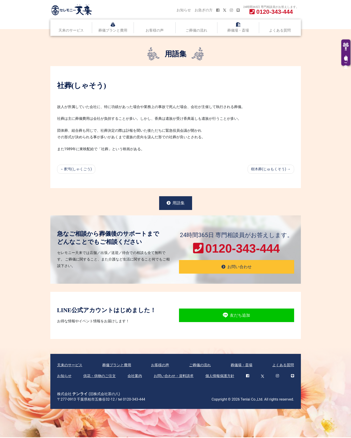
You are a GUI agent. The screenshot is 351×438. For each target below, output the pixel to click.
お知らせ (184, 10)
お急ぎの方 (204, 10)
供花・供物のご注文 (99, 376)
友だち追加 (236, 316)
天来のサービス (71, 30)
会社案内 (135, 376)
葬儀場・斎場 (238, 30)
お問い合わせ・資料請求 (173, 376)
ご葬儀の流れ (196, 30)
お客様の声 (155, 30)
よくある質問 (280, 30)
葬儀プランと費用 (112, 30)
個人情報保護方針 (219, 376)
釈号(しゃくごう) (78, 169)
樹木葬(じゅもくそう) (268, 169)
